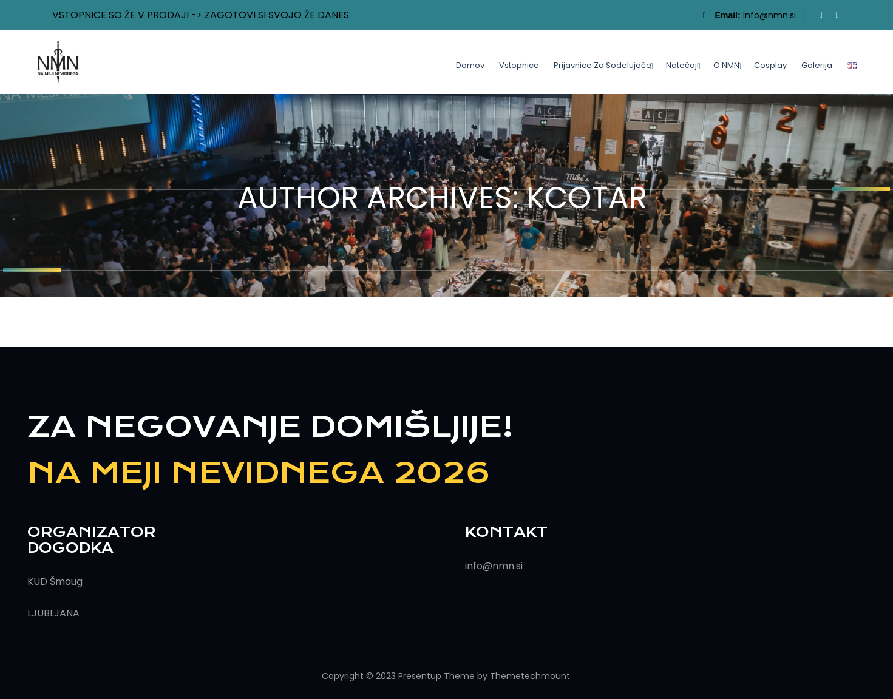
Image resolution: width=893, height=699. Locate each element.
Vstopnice (519, 65)
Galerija (816, 65)
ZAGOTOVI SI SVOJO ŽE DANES (277, 15)
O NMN (726, 65)
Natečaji (682, 65)
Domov (470, 65)
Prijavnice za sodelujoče (602, 65)
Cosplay (770, 65)
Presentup (419, 676)
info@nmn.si (769, 15)
